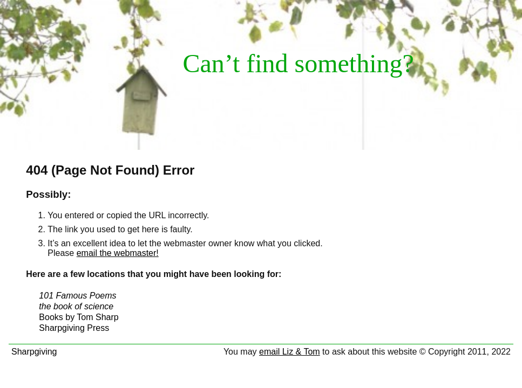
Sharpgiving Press (74, 327)
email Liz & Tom (289, 351)
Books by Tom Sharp (78, 317)
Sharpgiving (34, 351)
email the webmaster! (118, 253)
